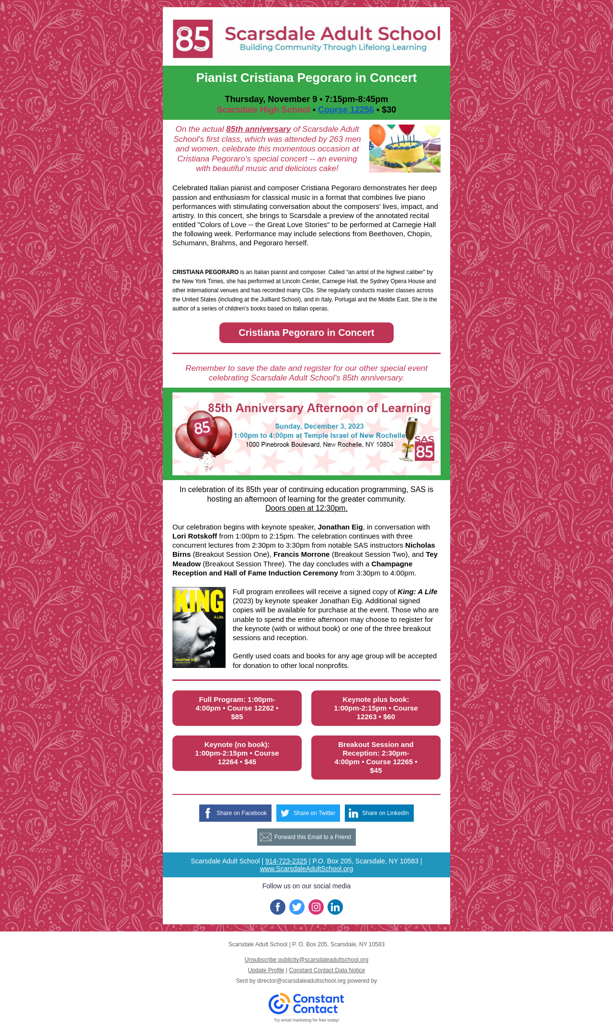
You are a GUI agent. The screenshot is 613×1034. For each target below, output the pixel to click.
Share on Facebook (241, 813)
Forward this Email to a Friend (312, 837)
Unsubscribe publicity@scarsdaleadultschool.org (306, 959)
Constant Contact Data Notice (327, 970)
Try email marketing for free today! (307, 1020)
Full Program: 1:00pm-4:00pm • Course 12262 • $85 (236, 708)
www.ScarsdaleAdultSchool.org (306, 869)
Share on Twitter (314, 813)
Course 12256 (346, 110)
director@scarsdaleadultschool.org (301, 980)
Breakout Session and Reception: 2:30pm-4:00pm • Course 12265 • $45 (375, 757)
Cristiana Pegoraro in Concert (306, 332)
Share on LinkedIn (385, 813)
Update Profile (266, 970)
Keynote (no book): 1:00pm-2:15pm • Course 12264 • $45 (237, 753)
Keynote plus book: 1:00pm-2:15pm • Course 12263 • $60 (376, 708)
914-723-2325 (286, 861)
